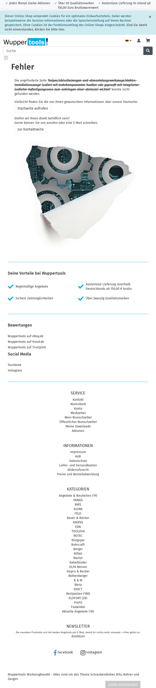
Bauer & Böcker (78, 518)
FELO (78, 513)
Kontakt (78, 400)
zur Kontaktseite (30, 129)
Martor (78, 558)
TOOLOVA (78, 531)
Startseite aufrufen (32, 108)
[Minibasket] (148, 41)
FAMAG (78, 500)
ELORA (78, 509)
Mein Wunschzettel (78, 417)
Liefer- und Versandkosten (78, 465)
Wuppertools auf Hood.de (26, 342)
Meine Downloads (78, 426)
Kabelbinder (78, 562)
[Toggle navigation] (6, 57)
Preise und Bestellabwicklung (78, 474)
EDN (78, 527)
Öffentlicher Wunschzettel (78, 422)
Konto (78, 408)
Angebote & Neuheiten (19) (78, 496)
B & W (78, 580)
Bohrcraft (78, 545)
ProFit (78, 602)
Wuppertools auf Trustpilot (27, 347)
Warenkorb (78, 404)
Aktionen (78, 431)
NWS (78, 504)
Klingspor (78, 540)
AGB (78, 456)
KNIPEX (78, 522)
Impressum (78, 452)
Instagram (15, 370)
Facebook (14, 365)
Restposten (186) (78, 594)
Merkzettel (78, 413)
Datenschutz (78, 461)
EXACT (78, 589)
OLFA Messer (78, 567)
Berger (78, 549)
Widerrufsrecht (78, 470)
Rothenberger (78, 576)
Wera (78, 585)
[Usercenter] (138, 41)
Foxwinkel (78, 607)
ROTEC (78, 536)
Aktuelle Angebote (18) (78, 611)
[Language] (128, 41)
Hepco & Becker (78, 571)
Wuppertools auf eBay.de (25, 336)
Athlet (78, 553)
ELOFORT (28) (78, 598)
